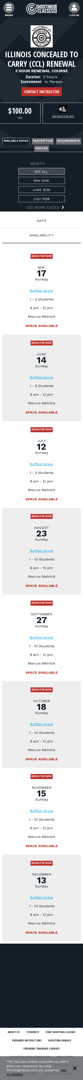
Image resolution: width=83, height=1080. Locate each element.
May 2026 (41, 181)
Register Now (41, 256)
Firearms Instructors (26, 1040)
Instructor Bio (63, 116)
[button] (41, 208)
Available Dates (16, 140)
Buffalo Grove (41, 291)
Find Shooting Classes (60, 1032)
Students (32, 1032)
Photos (41, 148)
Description (43, 140)
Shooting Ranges (59, 1040)
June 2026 (41, 190)
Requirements (68, 140)
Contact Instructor (41, 91)
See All (41, 172)
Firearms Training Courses (41, 1048)
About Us (14, 1032)
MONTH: (38, 163)
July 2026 (41, 199)
